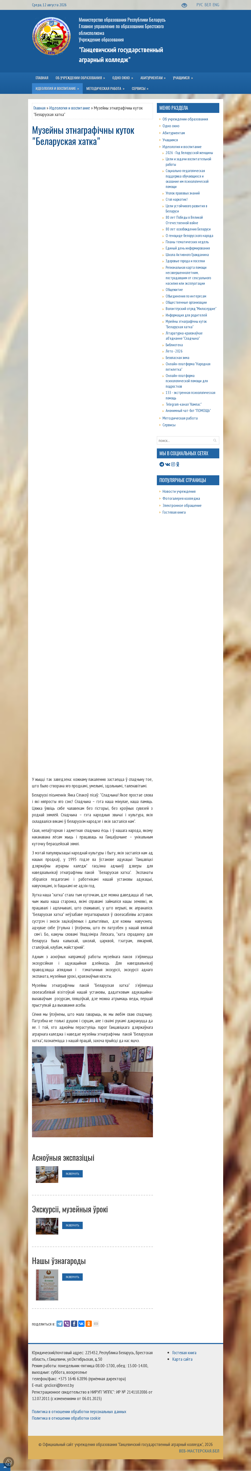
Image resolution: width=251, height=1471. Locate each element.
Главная (40, 108)
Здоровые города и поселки (185, 260)
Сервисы (169, 424)
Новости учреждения (179, 491)
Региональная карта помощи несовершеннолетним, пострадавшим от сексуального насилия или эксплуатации (188, 275)
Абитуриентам (174, 132)
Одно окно (171, 125)
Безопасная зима (177, 357)
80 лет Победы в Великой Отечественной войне (184, 220)
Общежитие (174, 289)
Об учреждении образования (185, 118)
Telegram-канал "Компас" (184, 404)
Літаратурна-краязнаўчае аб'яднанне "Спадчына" (184, 336)
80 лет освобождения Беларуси (188, 229)
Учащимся (170, 139)
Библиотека (174, 344)
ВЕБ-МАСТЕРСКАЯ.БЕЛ (199, 1451)
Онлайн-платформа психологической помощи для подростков (187, 381)
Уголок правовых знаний (183, 193)
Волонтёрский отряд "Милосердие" (191, 308)
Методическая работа (180, 418)
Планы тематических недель (187, 241)
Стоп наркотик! (177, 199)
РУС (200, 5)
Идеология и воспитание (69, 108)
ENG (216, 5)
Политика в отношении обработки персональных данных (79, 1411)
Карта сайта (182, 1359)
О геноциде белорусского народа (189, 235)
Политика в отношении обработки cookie (66, 1418)
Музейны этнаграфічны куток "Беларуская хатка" (186, 324)
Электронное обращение (182, 505)
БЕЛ (208, 5)
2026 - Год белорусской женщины (189, 152)
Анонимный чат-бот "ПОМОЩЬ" (188, 410)
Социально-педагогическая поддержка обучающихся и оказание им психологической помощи (187, 178)
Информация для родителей (186, 315)
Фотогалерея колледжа (181, 498)
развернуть (72, 1174)
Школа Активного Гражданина (187, 254)
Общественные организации (186, 302)
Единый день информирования (188, 248)
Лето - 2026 (174, 351)
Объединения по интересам (186, 296)
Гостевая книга (174, 512)
